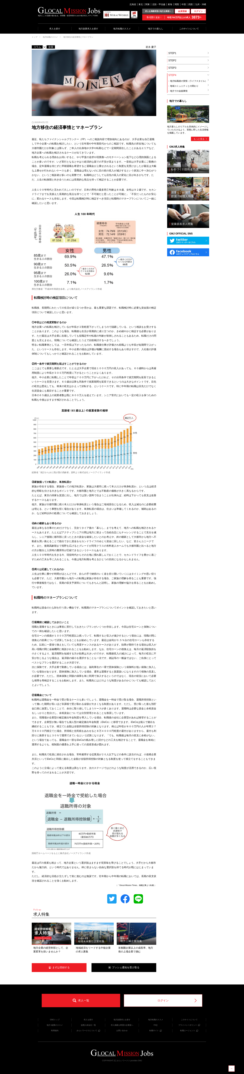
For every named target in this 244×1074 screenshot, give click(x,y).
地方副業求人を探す (88, 28)
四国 (190, 4)
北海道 (132, 4)
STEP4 (188, 75)
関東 (147, 4)
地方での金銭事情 (189, 90)
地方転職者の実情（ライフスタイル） (189, 80)
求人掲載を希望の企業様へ (122, 1025)
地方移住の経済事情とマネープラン (78, 37)
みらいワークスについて (88, 1030)
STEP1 (188, 53)
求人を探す (54, 28)
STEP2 (188, 60)
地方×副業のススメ (55, 1025)
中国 (183, 4)
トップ (34, 37)
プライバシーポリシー (189, 1025)
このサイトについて (189, 28)
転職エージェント (189, 1030)
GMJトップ (54, 1020)
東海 (170, 4)
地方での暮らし (155, 28)
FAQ (155, 1025)
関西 (177, 4)
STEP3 (188, 67)
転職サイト (155, 1030)
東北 (140, 4)
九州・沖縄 (200, 4)
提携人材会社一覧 (88, 1025)
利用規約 (55, 1030)
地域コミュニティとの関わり (189, 85)
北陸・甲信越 (158, 4)
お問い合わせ (122, 1030)
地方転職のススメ (122, 28)
